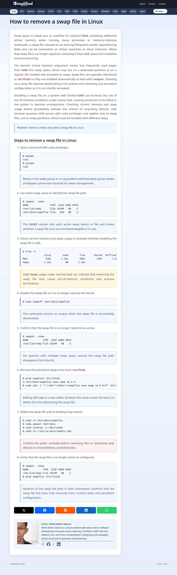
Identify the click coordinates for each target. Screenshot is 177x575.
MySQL (133, 11)
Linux (13, 11)
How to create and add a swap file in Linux (56, 127)
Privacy (152, 4)
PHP (59, 11)
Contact (162, 4)
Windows (105, 11)
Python (94, 11)
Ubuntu (31, 11)
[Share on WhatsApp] (107, 510)
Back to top (162, 564)
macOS (84, 11)
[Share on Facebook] (44, 510)
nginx (142, 11)
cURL (115, 11)
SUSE (75, 11)
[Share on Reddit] (65, 510)
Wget (124, 11)
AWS (67, 11)
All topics (159, 11)
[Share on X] (24, 510)
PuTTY (51, 11)
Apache (41, 11)
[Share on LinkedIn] (86, 510)
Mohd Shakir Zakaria (60, 524)
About (142, 4)
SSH (21, 11)
